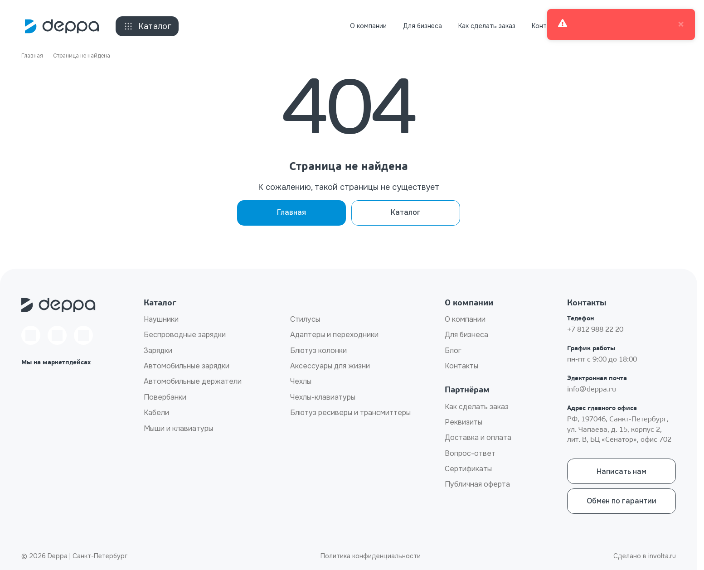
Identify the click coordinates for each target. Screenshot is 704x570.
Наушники (161, 319)
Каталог (147, 26)
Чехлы (300, 381)
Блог (453, 350)
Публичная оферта (477, 484)
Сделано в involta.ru (644, 556)
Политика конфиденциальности (370, 556)
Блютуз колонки (318, 350)
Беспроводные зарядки (185, 334)
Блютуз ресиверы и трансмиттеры (350, 412)
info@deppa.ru (591, 389)
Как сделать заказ (486, 26)
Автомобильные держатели (193, 381)
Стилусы (305, 319)
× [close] (681, 24)
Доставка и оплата (478, 437)
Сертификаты (468, 468)
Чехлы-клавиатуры (322, 397)
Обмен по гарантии (621, 501)
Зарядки (158, 350)
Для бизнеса (422, 26)
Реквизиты (463, 422)
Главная (291, 212)
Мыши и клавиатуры (178, 428)
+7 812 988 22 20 (595, 329)
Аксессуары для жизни (330, 366)
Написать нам (621, 471)
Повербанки (165, 397)
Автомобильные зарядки (186, 366)
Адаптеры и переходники (334, 334)
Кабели (156, 412)
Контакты (546, 26)
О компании (368, 26)
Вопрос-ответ (470, 453)
